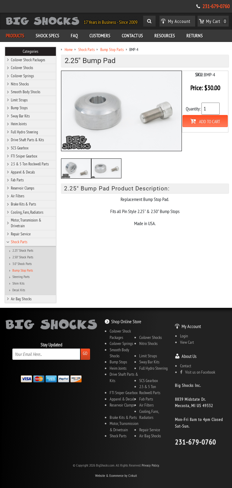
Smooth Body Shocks (25, 91)
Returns (194, 36)
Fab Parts (17, 179)
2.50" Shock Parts (22, 257)
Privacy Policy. (151, 465)
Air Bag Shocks (21, 298)
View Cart (187, 342)
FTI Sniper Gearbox (24, 156)
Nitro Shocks (20, 83)
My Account (191, 326)
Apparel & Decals (23, 172)
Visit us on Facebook (197, 372)
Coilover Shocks (22, 67)
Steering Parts (21, 277)
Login (184, 336)
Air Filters (17, 195)
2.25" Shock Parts (22, 250)
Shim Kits (18, 283)
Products (15, 36)
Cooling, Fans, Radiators (27, 212)
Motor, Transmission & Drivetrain (26, 223)
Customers (99, 36)
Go (85, 353)
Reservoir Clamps (22, 188)
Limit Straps (19, 99)
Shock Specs (47, 36)
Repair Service (21, 233)
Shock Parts (19, 241)
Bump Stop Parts (22, 270)
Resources (164, 36)
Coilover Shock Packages (28, 59)
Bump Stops (19, 107)
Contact (185, 365)
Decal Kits (18, 290)
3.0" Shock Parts (22, 264)
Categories (30, 51)
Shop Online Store (126, 321)
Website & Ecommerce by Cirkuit (116, 475)
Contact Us (132, 36)
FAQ (74, 36)
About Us (189, 356)
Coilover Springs (22, 75)
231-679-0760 (216, 6)
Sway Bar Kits (20, 115)
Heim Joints (19, 123)
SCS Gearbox (19, 147)
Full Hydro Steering (24, 131)
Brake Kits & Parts (23, 204)
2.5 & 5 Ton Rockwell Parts (30, 163)
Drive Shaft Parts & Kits (27, 139)
